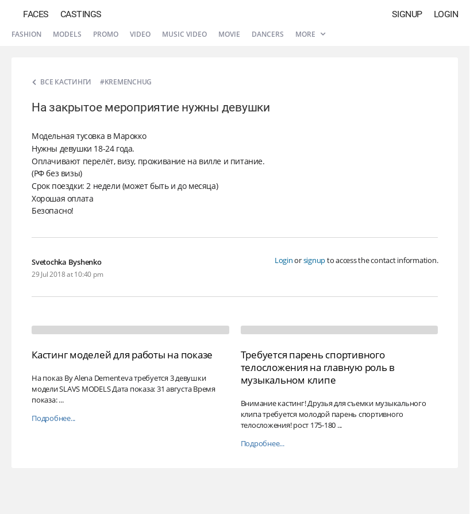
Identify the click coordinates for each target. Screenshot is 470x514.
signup (314, 260)
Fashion (26, 34)
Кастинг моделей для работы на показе (122, 354)
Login (446, 14)
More (310, 34)
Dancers (268, 34)
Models (67, 34)
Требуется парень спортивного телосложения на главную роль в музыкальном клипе (318, 367)
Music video (184, 34)
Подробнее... (53, 418)
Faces (36, 14)
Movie (229, 34)
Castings (81, 14)
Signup (407, 14)
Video (140, 34)
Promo (105, 34)
